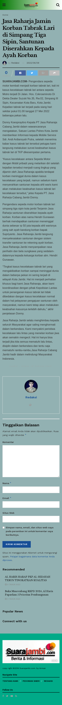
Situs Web (8, 513)
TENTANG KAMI (10, 681)
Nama (6, 483)
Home (5, 15)
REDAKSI (48, 681)
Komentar (8, 442)
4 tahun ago (12, 584)
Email (6, 498)
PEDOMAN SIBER (31, 681)
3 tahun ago (12, 599)
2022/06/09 (33, 63)
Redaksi (15, 63)
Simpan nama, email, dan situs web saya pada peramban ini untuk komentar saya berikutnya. (29, 531)
